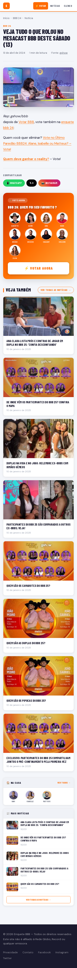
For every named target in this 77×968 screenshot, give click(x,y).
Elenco (68, 5)
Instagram (62, 952)
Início (6, 18)
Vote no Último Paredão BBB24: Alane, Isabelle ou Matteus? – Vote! (37, 143)
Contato (27, 952)
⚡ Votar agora (38, 268)
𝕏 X (32, 182)
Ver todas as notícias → (56, 289)
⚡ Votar (40, 5)
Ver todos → (64, 782)
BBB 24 (17, 18)
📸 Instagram (49, 182)
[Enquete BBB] (6, 6)
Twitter (7, 958)
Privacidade (10, 952)
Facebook (44, 952)
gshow (64, 52)
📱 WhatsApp (14, 182)
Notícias (55, 5)
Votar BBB (26, 122)
